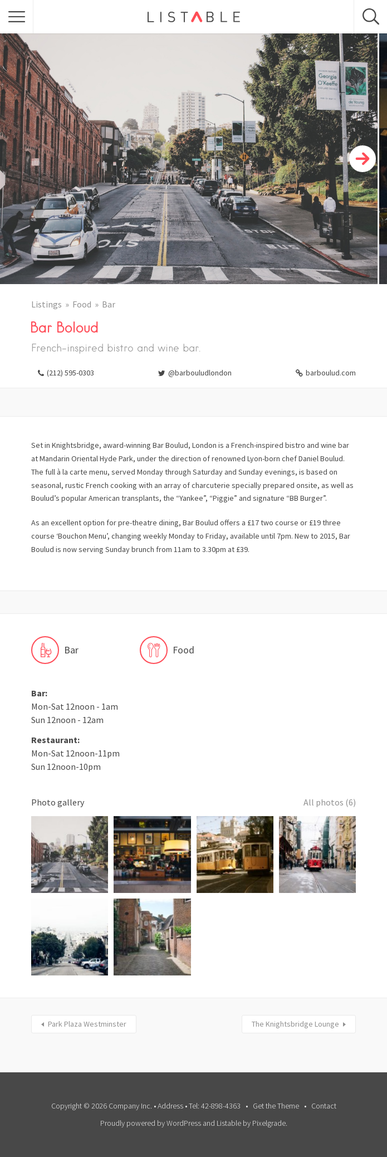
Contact (323, 1106)
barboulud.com (331, 373)
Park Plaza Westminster (87, 1024)
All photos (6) (329, 802)
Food (81, 304)
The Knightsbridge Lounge (295, 1024)
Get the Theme (276, 1106)
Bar (108, 304)
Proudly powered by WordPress (150, 1123)
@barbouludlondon (200, 373)
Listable (229, 1123)
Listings (46, 304)
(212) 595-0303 (70, 373)
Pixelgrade (269, 1123)
